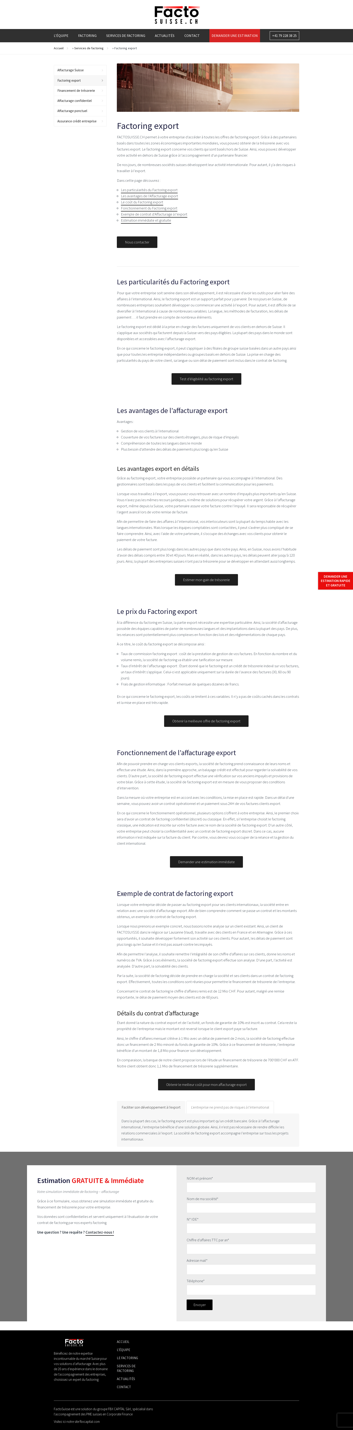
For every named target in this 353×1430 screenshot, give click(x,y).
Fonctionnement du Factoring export (149, 208)
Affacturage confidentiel (74, 101)
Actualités (164, 35)
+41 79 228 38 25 (284, 35)
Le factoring (127, 1358)
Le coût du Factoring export (142, 202)
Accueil (58, 48)
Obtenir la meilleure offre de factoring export (206, 726)
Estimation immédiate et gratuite (146, 220)
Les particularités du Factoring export (149, 189)
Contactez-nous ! (100, 1232)
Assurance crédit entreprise (77, 121)
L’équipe (61, 35)
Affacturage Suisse (70, 70)
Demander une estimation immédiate (206, 867)
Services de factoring (125, 35)
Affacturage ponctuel (72, 111)
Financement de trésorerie (76, 90)
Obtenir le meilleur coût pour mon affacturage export (206, 1089)
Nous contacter (137, 247)
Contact (192, 35)
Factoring (87, 35)
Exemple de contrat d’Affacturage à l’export (154, 214)
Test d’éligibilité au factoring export (206, 384)
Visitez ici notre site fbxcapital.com (77, 1421)
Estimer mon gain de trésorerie (206, 585)
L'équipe (123, 1350)
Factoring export (69, 80)
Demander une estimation (235, 35)
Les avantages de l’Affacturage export (149, 195)
